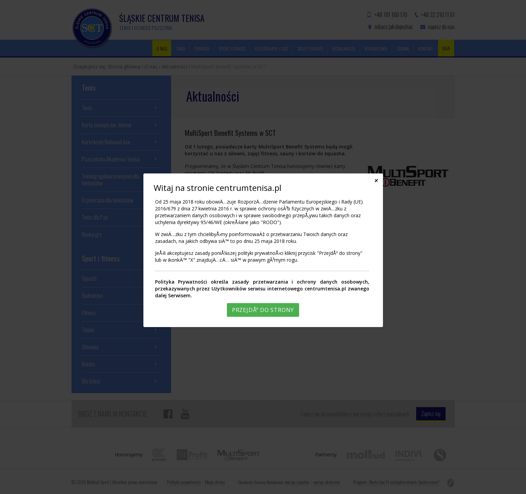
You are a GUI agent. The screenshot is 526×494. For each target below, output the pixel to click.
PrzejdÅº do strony (263, 310)
